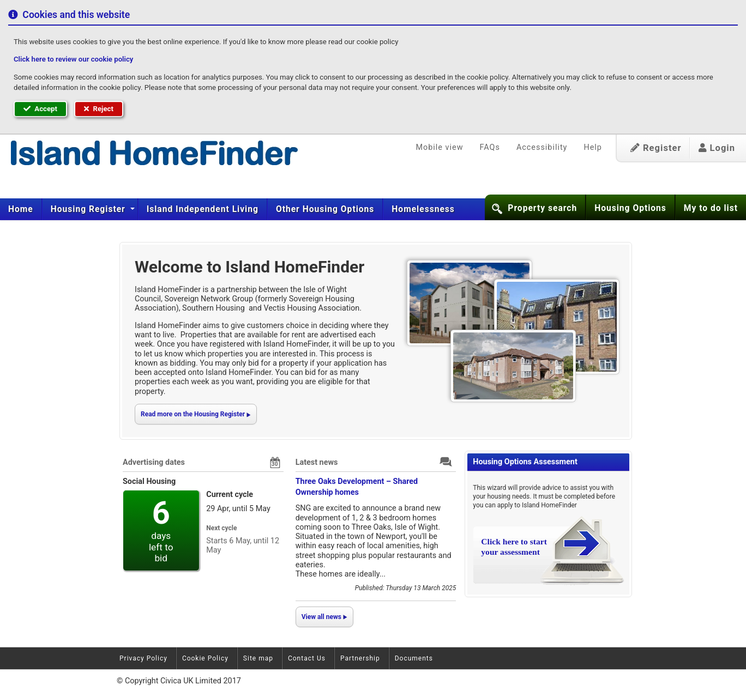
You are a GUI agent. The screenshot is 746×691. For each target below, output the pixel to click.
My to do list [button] (711, 208)
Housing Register (89, 209)
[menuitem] (21, 209)
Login (717, 148)
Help (592, 147)
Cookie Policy (205, 658)
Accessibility (542, 147)
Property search (542, 208)
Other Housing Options (325, 209)
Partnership (360, 658)
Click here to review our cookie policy (73, 59)
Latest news (317, 462)
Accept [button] (40, 109)
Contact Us (307, 658)
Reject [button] (98, 109)
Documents (414, 658)
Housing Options (630, 208)
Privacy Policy (143, 658)
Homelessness (423, 209)
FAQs (489, 147)
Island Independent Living (202, 209)
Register (656, 148)
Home (20, 209)
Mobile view (440, 147)
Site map (258, 658)
